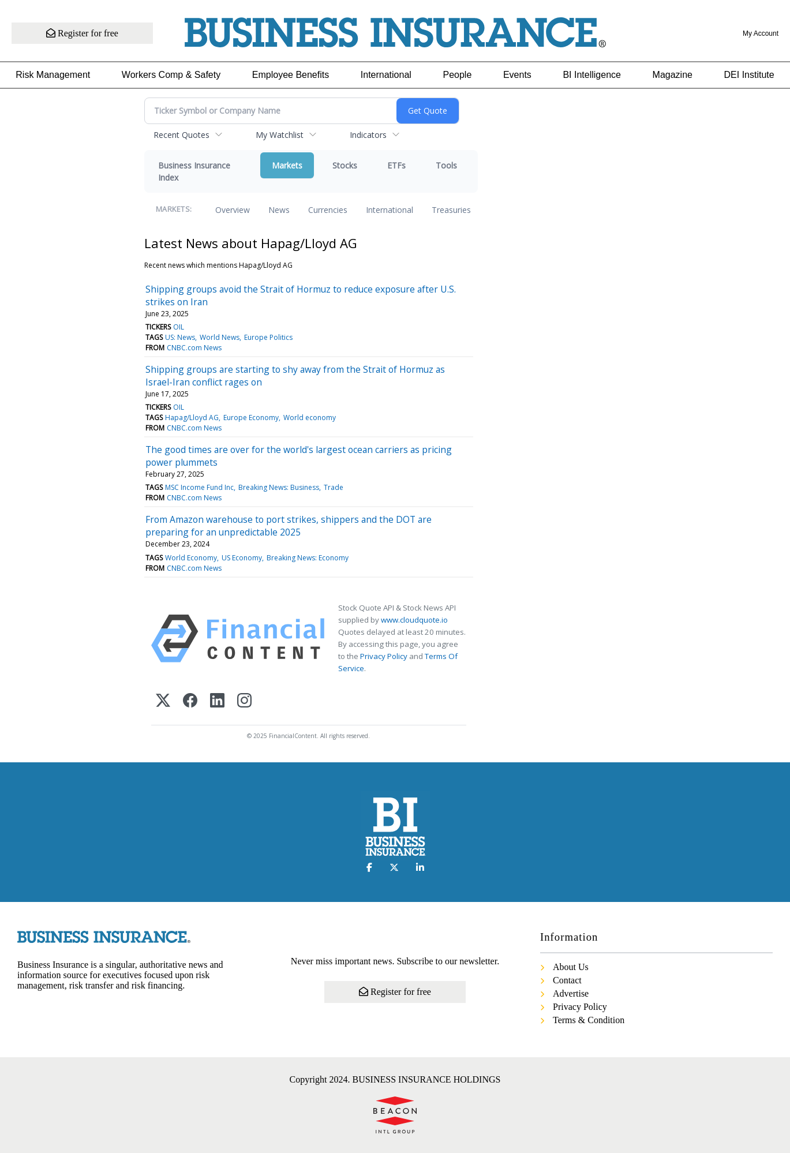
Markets (287, 165)
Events (517, 75)
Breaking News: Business (278, 487)
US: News (180, 337)
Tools (446, 165)
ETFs (396, 165)
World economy (309, 417)
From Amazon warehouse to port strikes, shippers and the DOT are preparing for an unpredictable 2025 (288, 525)
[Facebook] (190, 701)
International (386, 75)
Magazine (672, 75)
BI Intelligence (592, 75)
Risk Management (53, 75)
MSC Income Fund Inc (199, 487)
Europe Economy (251, 417)
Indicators (368, 134)
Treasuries (451, 209)
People (457, 75)
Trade (333, 487)
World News (219, 337)
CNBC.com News (194, 348)
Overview (232, 209)
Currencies (327, 209)
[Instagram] (244, 701)
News (279, 209)
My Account (760, 33)
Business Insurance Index (194, 171)
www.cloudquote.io (414, 620)
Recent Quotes (181, 134)
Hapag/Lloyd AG (192, 417)
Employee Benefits (290, 75)
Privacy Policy (383, 656)
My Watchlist (280, 134)
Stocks (344, 165)
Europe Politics (268, 337)
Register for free (82, 33)
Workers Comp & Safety (171, 75)
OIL (178, 327)
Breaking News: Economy (308, 558)
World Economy (191, 558)
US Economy (242, 558)
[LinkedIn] (217, 701)
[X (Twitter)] (163, 701)
